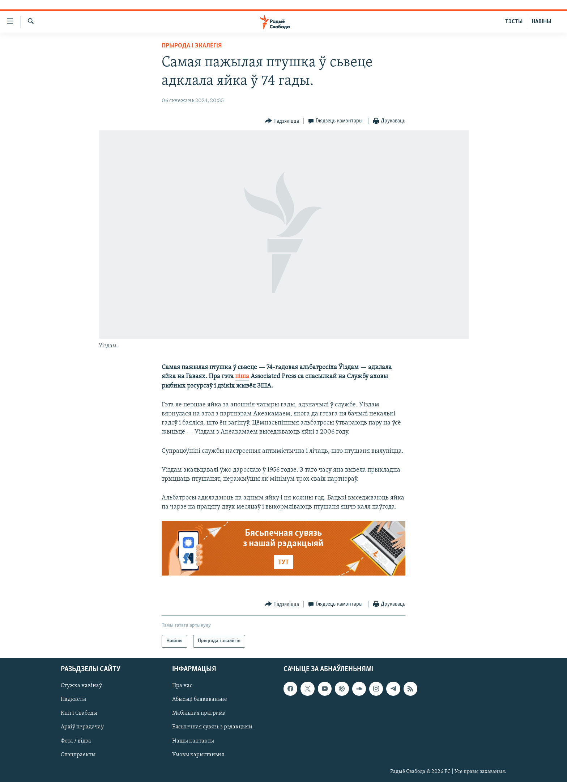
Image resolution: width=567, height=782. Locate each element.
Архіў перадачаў (82, 727)
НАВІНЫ (541, 22)
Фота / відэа (76, 741)
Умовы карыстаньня (198, 754)
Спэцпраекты (78, 754)
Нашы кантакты (193, 741)
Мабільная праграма (199, 713)
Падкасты (73, 699)
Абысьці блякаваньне (199, 699)
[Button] (282, 121)
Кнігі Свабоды (79, 713)
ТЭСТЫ (514, 22)
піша (242, 376)
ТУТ (283, 562)
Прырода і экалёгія (192, 45)
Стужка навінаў (81, 686)
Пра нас (182, 686)
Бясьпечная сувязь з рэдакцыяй (212, 727)
